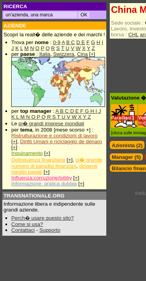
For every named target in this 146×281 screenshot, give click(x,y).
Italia (44, 54)
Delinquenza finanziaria (38, 160)
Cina (82, 54)
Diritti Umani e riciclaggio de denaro (61, 141)
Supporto (49, 230)
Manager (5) (126, 157)
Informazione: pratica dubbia (44, 184)
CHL (133, 34)
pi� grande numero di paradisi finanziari (56, 163)
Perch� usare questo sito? (42, 218)
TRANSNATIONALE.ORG (34, 196)
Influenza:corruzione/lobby (41, 178)
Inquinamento (27, 153)
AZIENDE (15, 25)
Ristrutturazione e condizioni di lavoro (54, 136)
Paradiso (121, 118)
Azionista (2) (127, 145)
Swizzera (63, 54)
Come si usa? (27, 224)
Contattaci (23, 230)
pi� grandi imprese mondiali (51, 123)
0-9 (56, 42)
